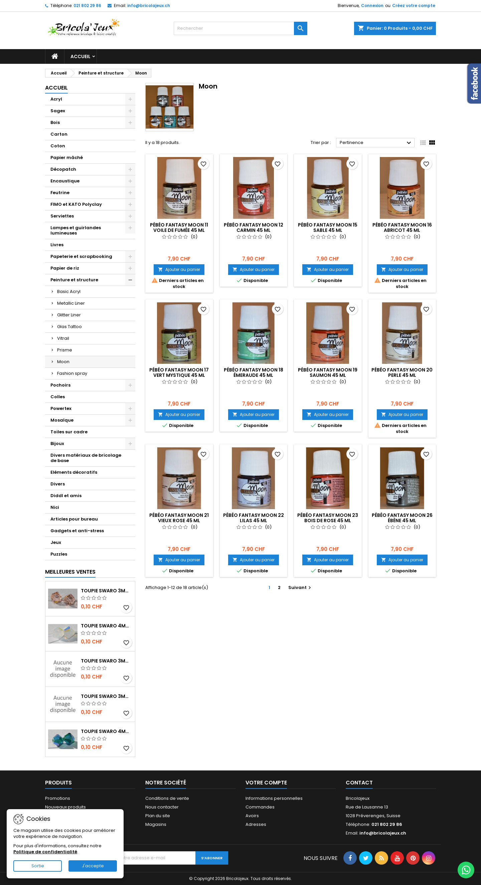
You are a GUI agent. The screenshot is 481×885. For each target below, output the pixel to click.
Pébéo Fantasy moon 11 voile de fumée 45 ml (179, 228)
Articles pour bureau (74, 519)
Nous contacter (162, 807)
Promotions (57, 798)
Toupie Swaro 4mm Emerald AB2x (106, 731)
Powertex (60, 408)
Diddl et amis (66, 495)
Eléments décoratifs (73, 472)
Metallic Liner (71, 303)
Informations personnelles (274, 798)
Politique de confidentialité (45, 852)
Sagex (57, 111)
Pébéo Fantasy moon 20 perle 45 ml (402, 372)
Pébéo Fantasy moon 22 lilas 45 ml (253, 518)
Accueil (80, 56)
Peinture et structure (74, 280)
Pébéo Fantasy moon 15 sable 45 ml (327, 228)
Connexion (372, 5)
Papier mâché (66, 157)
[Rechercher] (240, 28)
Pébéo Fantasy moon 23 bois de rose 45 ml (327, 518)
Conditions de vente (167, 798)
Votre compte (266, 782)
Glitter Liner (69, 315)
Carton (58, 134)
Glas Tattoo (69, 326)
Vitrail (63, 338)
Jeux (55, 542)
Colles (57, 397)
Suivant (300, 587)
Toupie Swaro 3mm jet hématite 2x (106, 696)
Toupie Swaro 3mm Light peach (106, 590)
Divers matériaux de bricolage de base (85, 458)
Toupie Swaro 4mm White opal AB (106, 625)
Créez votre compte (413, 5)
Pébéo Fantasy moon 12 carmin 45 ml (253, 228)
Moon (63, 361)
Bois (55, 122)
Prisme (64, 350)
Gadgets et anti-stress (77, 531)
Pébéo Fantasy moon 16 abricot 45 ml (402, 228)
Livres (56, 245)
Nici (54, 507)
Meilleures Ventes (70, 572)
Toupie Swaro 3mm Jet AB (106, 660)
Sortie (37, 866)
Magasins (155, 824)
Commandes (260, 807)
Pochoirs (60, 385)
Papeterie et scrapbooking (81, 256)
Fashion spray (72, 373)
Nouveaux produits (65, 807)
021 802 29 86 (87, 5)
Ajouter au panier (179, 269)
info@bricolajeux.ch (148, 5)
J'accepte (93, 866)
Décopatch (63, 169)
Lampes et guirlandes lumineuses (75, 230)
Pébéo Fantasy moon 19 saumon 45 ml (327, 372)
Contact (359, 782)
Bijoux (57, 443)
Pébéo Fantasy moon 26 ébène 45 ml (402, 518)
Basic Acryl (69, 291)
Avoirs (252, 816)
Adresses (256, 824)
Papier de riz (64, 268)
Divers (57, 484)
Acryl (56, 99)
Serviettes (62, 216)
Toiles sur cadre (69, 432)
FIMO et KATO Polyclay (76, 204)
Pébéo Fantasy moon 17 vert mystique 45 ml (179, 372)
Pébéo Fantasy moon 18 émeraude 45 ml (253, 372)
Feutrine (59, 192)
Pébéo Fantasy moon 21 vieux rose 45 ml (179, 518)
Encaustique (64, 181)
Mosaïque (61, 420)
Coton (57, 146)
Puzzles (58, 554)
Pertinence (376, 143)
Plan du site (157, 816)
